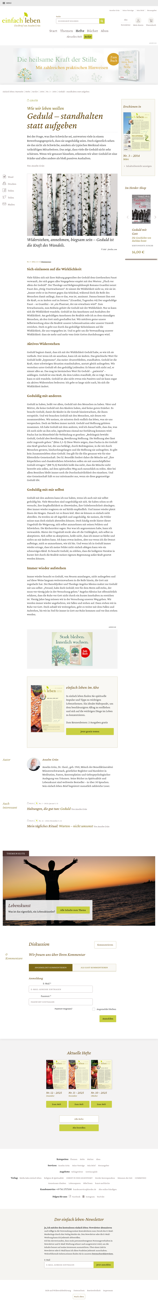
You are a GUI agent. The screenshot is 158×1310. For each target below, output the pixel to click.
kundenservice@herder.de (84, 1182)
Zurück (127, 217)
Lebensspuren (75, 1175)
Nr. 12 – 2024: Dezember (46, 821)
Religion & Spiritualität (54, 1170)
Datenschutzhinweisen (102, 1246)
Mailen (11, 204)
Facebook (76, 1189)
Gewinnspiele (91, 1164)
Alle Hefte (78, 1111)
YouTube (100, 1189)
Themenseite (16, 853)
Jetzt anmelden (104, 1257)
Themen (66, 31)
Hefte (80, 31)
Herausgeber (152, 10)
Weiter (155, 217)
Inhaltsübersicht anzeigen (139, 166)
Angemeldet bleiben (106, 1001)
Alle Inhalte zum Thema (73, 909)
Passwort (46, 992)
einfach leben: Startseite (13, 91)
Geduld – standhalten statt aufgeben (74, 91)
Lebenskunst (20, 905)
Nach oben (79, 1289)
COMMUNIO (140, 1170)
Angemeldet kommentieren (51, 967)
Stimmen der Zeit (125, 1170)
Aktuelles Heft (74, 36)
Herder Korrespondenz (105, 1170)
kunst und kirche (102, 1175)
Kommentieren (105, 944)
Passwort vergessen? (63, 1001)
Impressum (108, 1283)
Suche (58, 16)
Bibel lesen (88, 1175)
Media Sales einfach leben (31, 1170)
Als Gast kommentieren (94, 967)
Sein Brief (140, 10)
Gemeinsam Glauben (57, 1175)
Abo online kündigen (108, 1182)
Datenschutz (79, 1283)
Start (53, 31)
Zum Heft (56, 1096)
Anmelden (107, 1011)
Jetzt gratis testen (90, 731)
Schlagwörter (77, 1164)
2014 (42, 91)
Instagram (90, 1189)
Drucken (12, 184)
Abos (104, 31)
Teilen (11, 190)
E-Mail (47, 983)
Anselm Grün (114, 10)
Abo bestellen (79, 1120)
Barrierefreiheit (94, 1283)
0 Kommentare (46, 262)
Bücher (92, 31)
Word (10, 177)
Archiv (87, 36)
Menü (8, 3)
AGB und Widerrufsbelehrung (58, 1283)
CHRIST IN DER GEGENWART (79, 1170)
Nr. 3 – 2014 (51, 91)
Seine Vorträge (128, 10)
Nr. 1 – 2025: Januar (44, 803)
